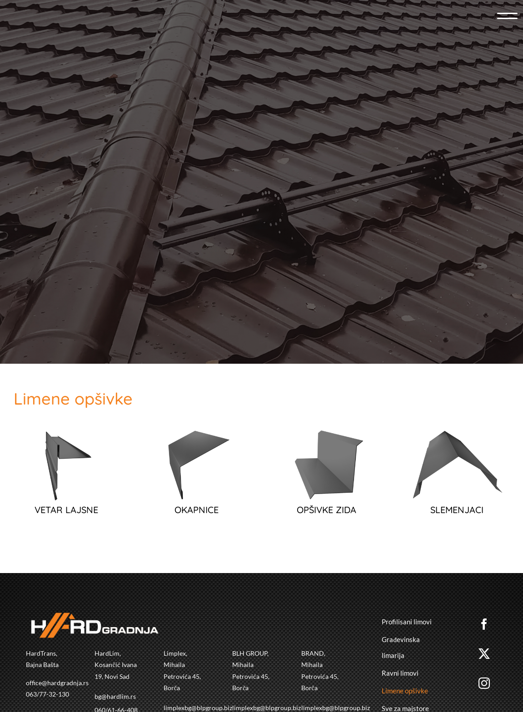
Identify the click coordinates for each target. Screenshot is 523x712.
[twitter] (485, 653)
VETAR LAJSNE (66, 509)
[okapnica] (196, 437)
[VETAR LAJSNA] (66, 437)
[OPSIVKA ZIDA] (326, 437)
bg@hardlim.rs (115, 696)
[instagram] (485, 683)
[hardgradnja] (103, 143)
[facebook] (485, 624)
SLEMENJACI (456, 509)
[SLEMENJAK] (456, 437)
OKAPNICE (196, 509)
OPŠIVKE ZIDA (326, 509)
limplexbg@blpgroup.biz (198, 708)
